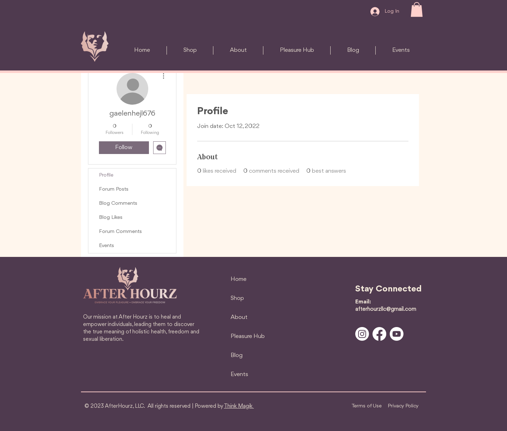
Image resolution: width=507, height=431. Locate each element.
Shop (237, 298)
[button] (417, 9)
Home (238, 279)
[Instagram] (362, 334)
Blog (237, 355)
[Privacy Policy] (403, 406)
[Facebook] (379, 334)
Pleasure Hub (248, 336)
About (239, 317)
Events (239, 374)
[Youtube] (396, 334)
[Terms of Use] (366, 406)
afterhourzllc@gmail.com (385, 309)
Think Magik (239, 406)
